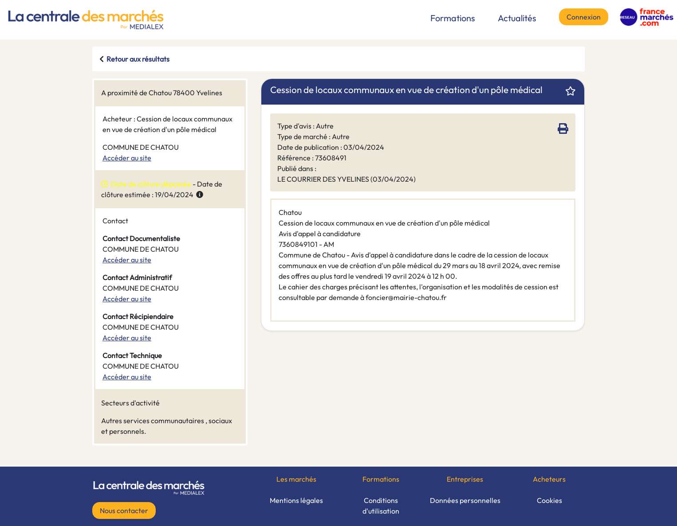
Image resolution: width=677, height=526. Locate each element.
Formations (452, 17)
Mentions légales (296, 500)
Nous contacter (124, 510)
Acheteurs (549, 479)
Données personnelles (465, 500)
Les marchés (296, 479)
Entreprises (465, 479)
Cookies (549, 500)
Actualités (517, 17)
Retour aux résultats (137, 59)
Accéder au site (126, 157)
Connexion (584, 16)
